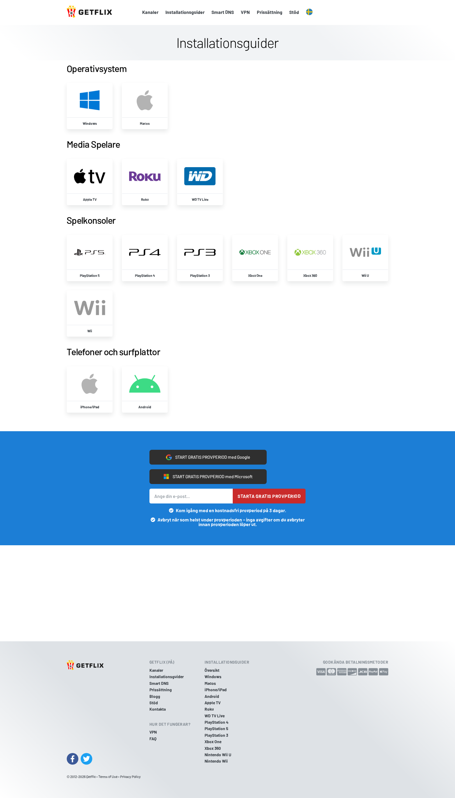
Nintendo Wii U (218, 754)
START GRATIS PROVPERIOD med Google (208, 457)
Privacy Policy (130, 776)
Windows (213, 676)
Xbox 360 (213, 748)
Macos (210, 683)
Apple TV (213, 702)
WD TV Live (215, 715)
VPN (245, 12)
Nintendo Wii (216, 761)
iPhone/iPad (216, 689)
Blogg (154, 696)
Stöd (294, 12)
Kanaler (150, 12)
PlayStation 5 (216, 728)
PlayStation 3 (216, 735)
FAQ (152, 738)
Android (212, 696)
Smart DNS (223, 12)
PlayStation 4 (216, 722)
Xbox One (213, 741)
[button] (309, 12)
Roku (209, 709)
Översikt (212, 670)
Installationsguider (185, 12)
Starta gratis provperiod (269, 497)
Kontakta (157, 709)
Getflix (91, 776)
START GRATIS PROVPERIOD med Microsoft (207, 477)
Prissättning (269, 12)
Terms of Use (108, 776)
